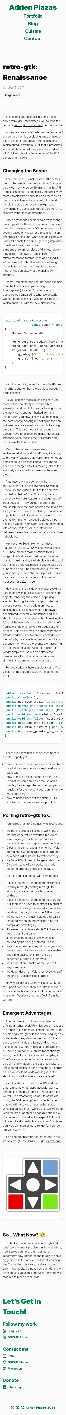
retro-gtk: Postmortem (28, 125)
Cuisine (33, 31)
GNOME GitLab (16, 1337)
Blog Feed (12, 1331)
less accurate (43, 868)
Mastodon (12, 1368)
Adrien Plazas (33, 7)
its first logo (53, 1141)
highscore (14, 95)
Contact (33, 38)
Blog (33, 23)
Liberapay (12, 1387)
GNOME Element (17, 1362)
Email (9, 1356)
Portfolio (33, 16)
